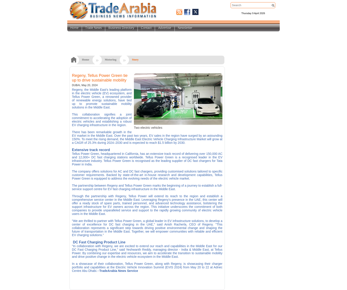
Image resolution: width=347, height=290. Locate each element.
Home (74, 28)
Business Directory (121, 28)
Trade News (93, 28)
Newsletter (185, 28)
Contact (146, 28)
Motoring (110, 59)
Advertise (164, 28)
